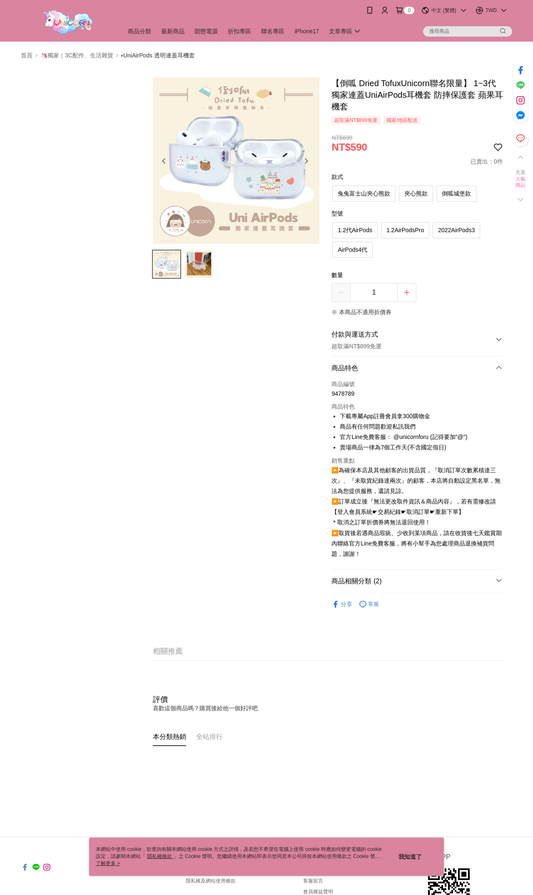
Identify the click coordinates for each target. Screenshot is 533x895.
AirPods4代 (352, 249)
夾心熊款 (416, 193)
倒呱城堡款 (456, 193)
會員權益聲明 (318, 892)
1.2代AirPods (355, 230)
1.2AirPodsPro (405, 230)
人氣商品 (521, 182)
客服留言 (313, 881)
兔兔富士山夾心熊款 (364, 193)
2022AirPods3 (456, 230)
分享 (341, 604)
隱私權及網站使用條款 (211, 881)
